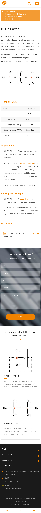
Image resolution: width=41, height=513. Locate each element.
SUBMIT (20, 317)
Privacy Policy (26, 504)
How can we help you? (21, 254)
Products (13, 12)
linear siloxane (25, 199)
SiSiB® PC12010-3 (12, 19)
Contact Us (7, 465)
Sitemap (13, 504)
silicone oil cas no (26, 163)
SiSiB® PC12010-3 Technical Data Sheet (16, 235)
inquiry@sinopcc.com (13, 488)
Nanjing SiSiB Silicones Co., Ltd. (25, 499)
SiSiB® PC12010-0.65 (14, 423)
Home (5, 12)
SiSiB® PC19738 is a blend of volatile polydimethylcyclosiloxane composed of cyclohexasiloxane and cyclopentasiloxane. (20, 384)
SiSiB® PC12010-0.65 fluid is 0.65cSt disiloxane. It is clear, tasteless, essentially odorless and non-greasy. (20, 431)
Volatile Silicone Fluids (14, 16)
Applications (7, 454)
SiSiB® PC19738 (12, 376)
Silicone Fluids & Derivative (15, 14)
